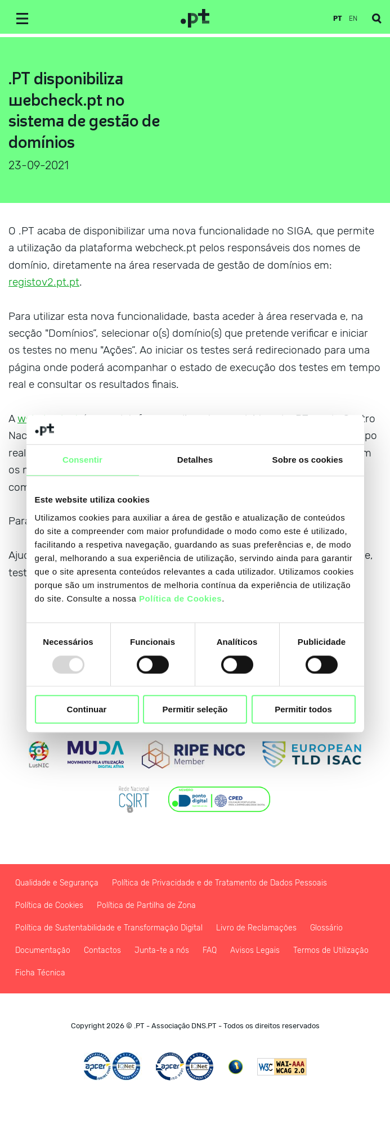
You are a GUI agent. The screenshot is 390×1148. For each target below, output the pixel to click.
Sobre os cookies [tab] (307, 460)
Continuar (87, 709)
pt (337, 18)
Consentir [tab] (82, 460)
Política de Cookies (180, 598)
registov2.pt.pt (43, 281)
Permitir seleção (195, 709)
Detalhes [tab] (195, 460)
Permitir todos (303, 709)
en (353, 18)
